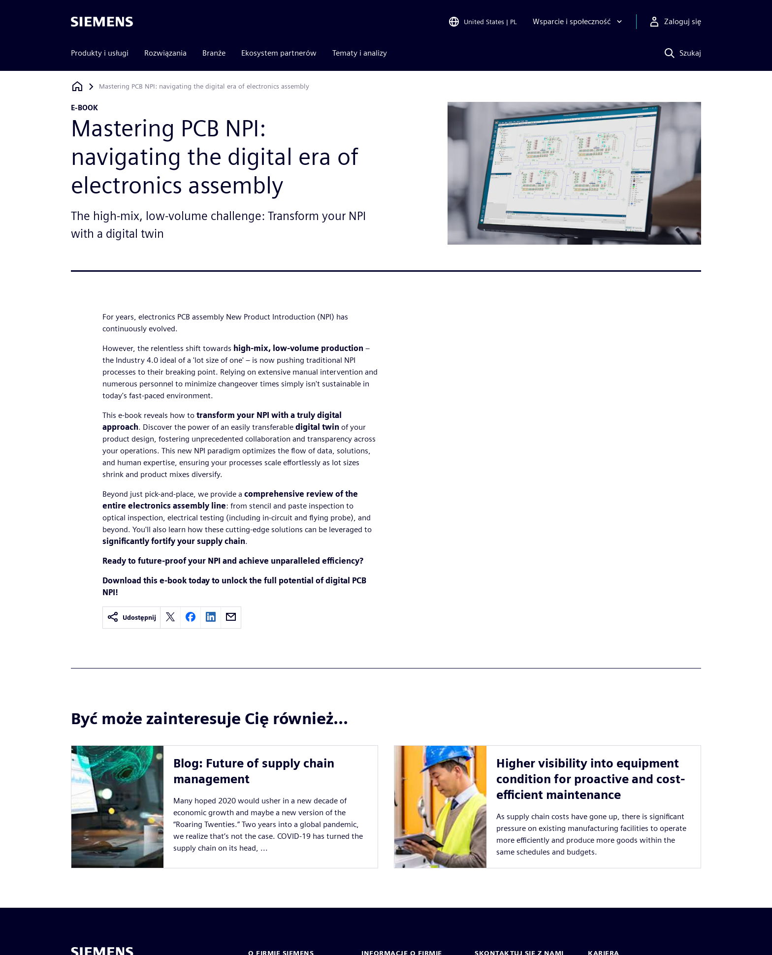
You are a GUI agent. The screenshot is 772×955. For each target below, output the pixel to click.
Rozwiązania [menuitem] (165, 53)
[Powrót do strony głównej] (77, 86)
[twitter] (170, 617)
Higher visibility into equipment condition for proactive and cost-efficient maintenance (590, 779)
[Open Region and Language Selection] (482, 22)
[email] (231, 617)
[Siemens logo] (102, 22)
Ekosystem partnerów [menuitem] (279, 53)
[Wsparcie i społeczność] (578, 22)
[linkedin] (211, 617)
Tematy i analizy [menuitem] (359, 53)
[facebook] (190, 617)
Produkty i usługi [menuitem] (100, 53)
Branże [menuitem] (213, 53)
